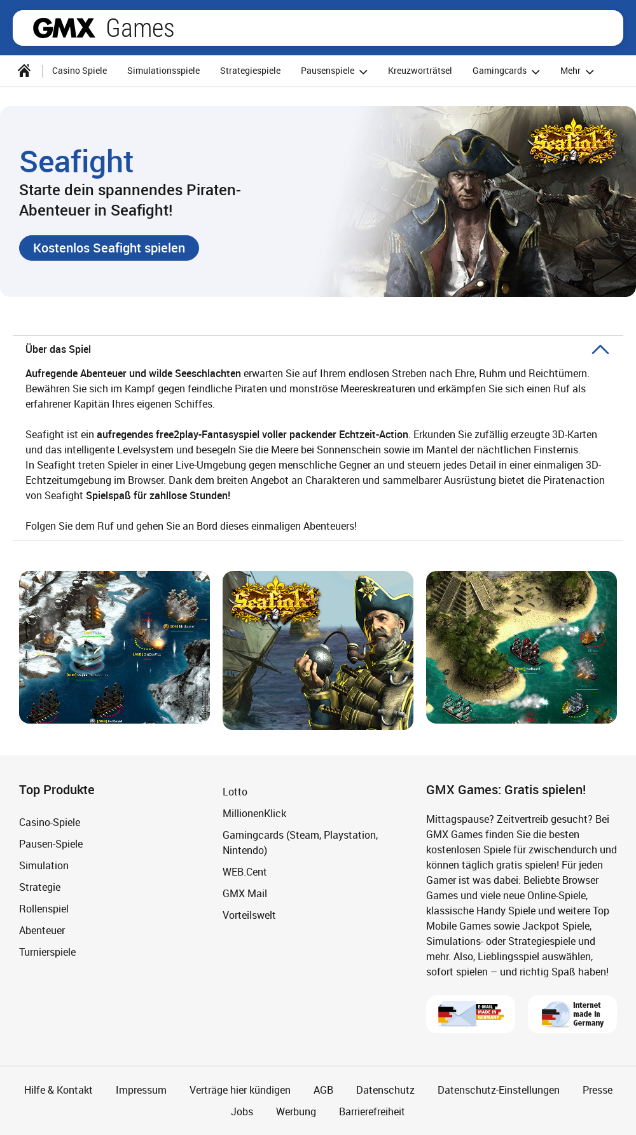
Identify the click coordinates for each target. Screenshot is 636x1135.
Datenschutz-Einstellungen (499, 1090)
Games (140, 28)
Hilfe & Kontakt (58, 1090)
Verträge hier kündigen (240, 1090)
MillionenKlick (254, 813)
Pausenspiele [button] (336, 71)
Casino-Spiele (49, 822)
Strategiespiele (250, 70)
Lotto (235, 792)
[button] (109, 248)
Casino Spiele (79, 70)
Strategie (39, 887)
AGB (323, 1090)
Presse (597, 1090)
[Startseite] (24, 70)
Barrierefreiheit (372, 1111)
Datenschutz (385, 1090)
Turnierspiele (47, 952)
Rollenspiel (44, 909)
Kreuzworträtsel (420, 70)
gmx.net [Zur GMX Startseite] (64, 28)
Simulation (44, 865)
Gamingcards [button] (508, 71)
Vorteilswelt (249, 915)
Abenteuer (42, 930)
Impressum (141, 1090)
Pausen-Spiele (51, 844)
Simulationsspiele (163, 70)
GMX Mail (245, 893)
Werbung (296, 1111)
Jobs (242, 1111)
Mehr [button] (579, 71)
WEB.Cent (245, 872)
